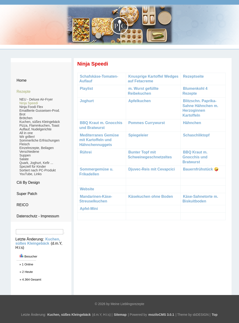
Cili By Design (28, 182)
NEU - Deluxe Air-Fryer (36, 99)
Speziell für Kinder (32, 166)
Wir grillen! (27, 137)
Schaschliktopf (196, 135)
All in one (26, 133)
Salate (24, 159)
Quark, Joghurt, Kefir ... (36, 163)
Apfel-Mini (89, 209)
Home (22, 80)
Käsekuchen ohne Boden (150, 196)
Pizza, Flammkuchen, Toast (39, 125)
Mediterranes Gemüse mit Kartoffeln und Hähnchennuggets (99, 140)
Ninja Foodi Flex (31, 107)
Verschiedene (29, 151)
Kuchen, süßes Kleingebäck (39, 122)
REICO (22, 205)
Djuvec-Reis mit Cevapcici (151, 169)
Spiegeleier (138, 135)
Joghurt (87, 101)
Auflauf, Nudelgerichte (35, 129)
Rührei (86, 152)
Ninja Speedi (28, 103)
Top (215, 314)
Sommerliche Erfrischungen (39, 140)
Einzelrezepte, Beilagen (36, 148)
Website (87, 189)
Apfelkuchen (139, 101)
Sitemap (120, 314)
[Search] (39, 232)
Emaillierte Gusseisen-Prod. (39, 110)
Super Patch (27, 194)
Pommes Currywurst (146, 123)
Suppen (25, 155)
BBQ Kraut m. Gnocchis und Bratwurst (195, 157)
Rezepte (24, 92)
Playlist (86, 88)
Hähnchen (192, 123)
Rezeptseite (193, 76)
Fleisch (24, 144)
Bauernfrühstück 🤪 (201, 169)
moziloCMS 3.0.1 (161, 314)
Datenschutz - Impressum (38, 216)
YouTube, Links (30, 174)
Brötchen (25, 118)
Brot (22, 114)
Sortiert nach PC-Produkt (37, 170)
